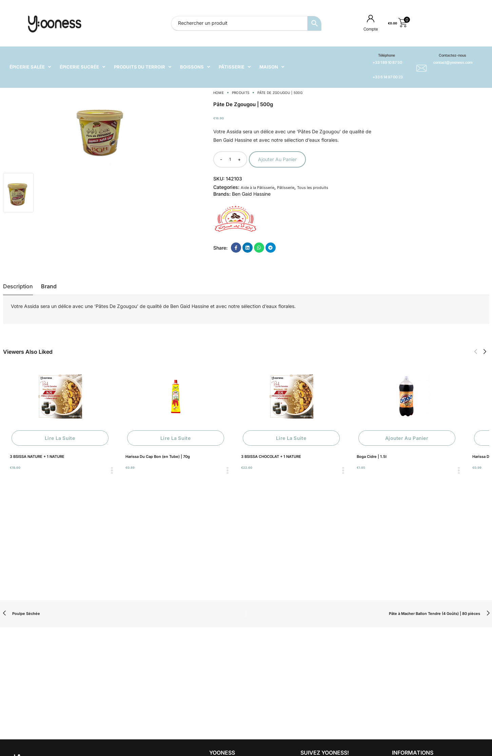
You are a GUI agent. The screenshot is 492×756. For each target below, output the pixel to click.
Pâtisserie (285, 187)
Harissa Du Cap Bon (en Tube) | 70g (157, 456)
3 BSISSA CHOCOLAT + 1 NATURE (271, 456)
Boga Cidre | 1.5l (372, 456)
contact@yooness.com (452, 62)
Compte (370, 29)
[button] (475, 351)
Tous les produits (312, 187)
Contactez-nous (452, 55)
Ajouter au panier (277, 159)
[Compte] (370, 18)
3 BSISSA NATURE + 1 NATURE (37, 456)
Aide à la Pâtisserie (257, 187)
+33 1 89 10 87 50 (387, 62)
